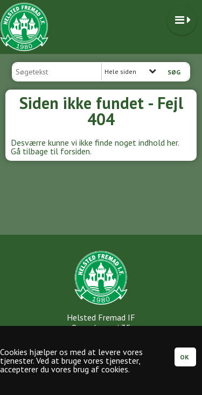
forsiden (75, 151)
